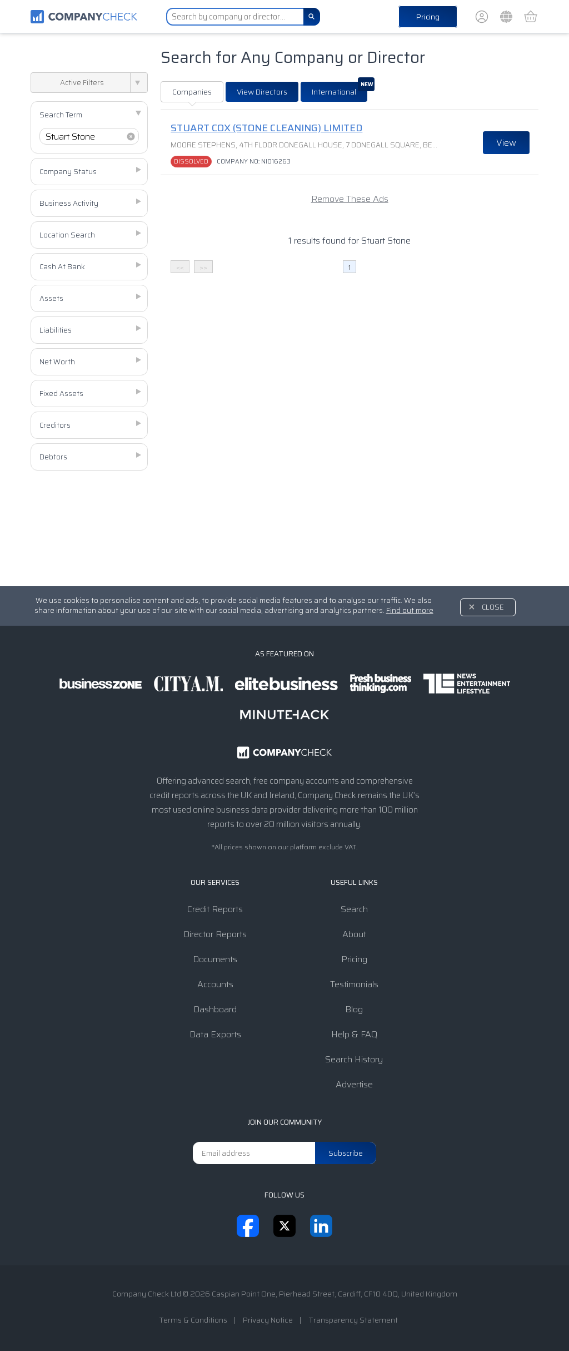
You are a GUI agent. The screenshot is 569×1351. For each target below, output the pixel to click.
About (354, 934)
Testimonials (354, 984)
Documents (215, 959)
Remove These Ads (349, 199)
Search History (354, 1059)
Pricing (428, 17)
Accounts (215, 984)
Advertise (354, 1084)
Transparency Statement (353, 1320)
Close (493, 607)
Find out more (409, 610)
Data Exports (215, 1034)
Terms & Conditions (193, 1320)
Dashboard (215, 1009)
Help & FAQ (354, 1034)
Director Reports (215, 934)
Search (354, 909)
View (506, 143)
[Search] (311, 17)
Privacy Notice (268, 1320)
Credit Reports (215, 909)
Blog (354, 1009)
